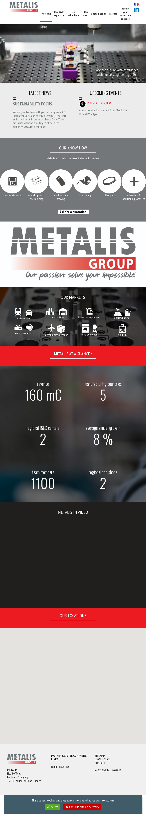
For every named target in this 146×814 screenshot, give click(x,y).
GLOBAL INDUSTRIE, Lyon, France (96, 103)
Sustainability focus (32, 104)
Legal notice (102, 759)
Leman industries (60, 766)
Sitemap (100, 755)
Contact (100, 763)
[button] (43, 687)
